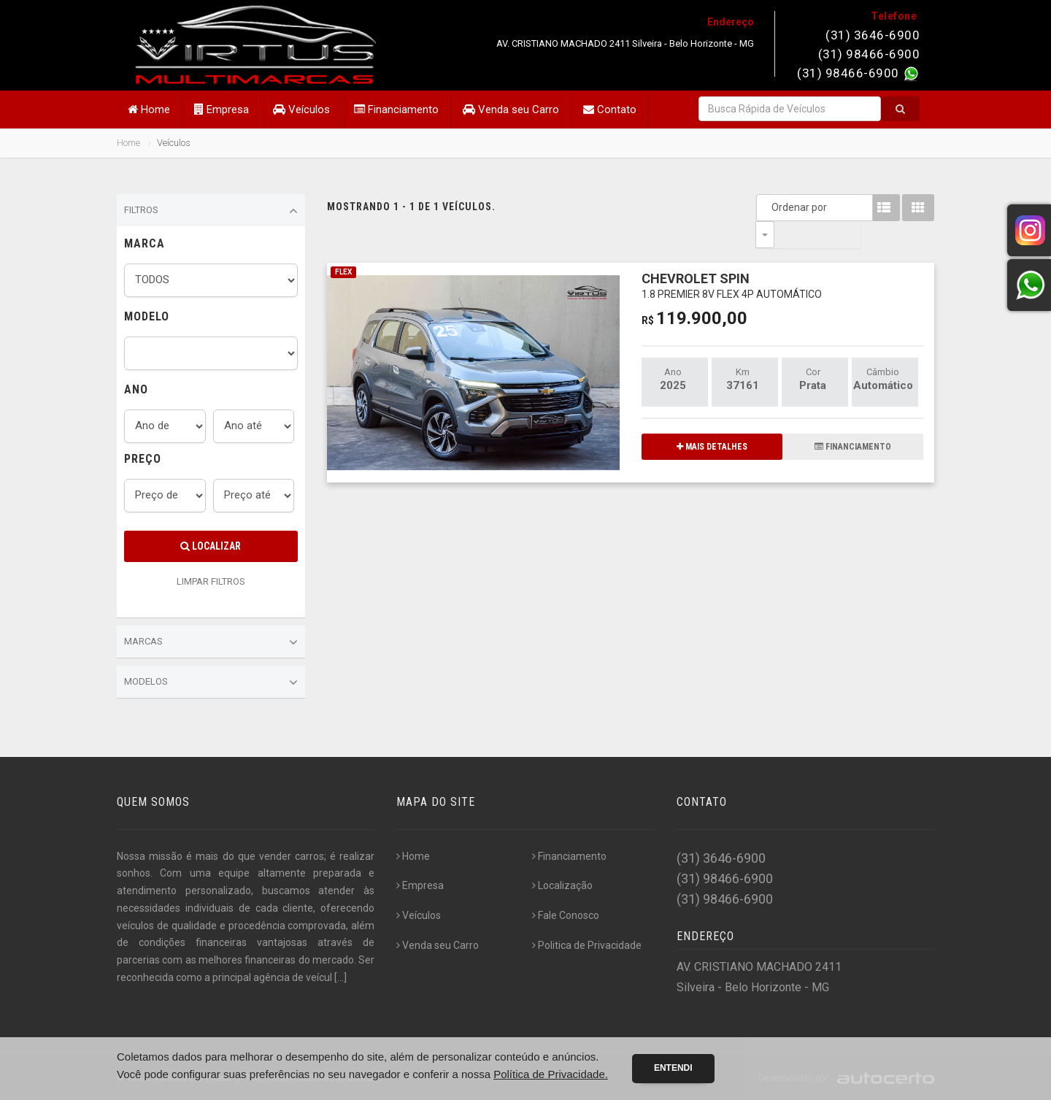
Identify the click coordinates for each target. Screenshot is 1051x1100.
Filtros (211, 211)
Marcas (211, 642)
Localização (562, 885)
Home (149, 109)
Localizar (210, 546)
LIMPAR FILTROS (211, 581)
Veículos (301, 109)
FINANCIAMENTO (853, 419)
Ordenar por (768, 207)
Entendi (673, 1068)
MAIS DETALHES (712, 419)
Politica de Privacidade (587, 945)
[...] (340, 977)
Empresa (221, 109)
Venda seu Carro (511, 109)
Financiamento (396, 109)
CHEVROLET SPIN (732, 258)
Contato (609, 109)
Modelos (211, 682)
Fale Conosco (565, 915)
